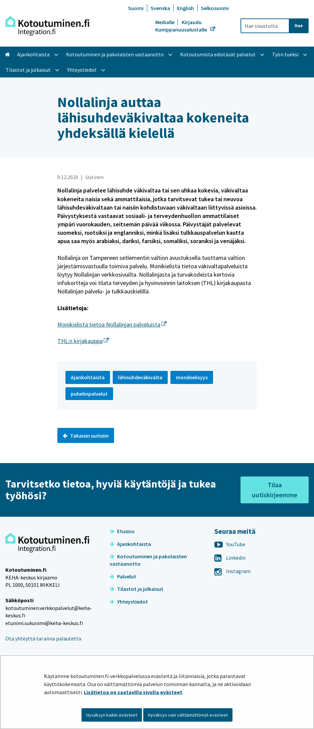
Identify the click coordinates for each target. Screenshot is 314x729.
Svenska (160, 8)
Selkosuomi (215, 8)
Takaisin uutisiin (86, 435)
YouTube (229, 544)
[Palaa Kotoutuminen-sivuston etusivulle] (47, 26)
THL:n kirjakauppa (83, 341)
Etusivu (122, 531)
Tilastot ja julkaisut (136, 588)
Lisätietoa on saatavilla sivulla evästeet (133, 692)
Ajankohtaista (130, 544)
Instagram (232, 571)
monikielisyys (192, 377)
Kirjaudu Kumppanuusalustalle (181, 26)
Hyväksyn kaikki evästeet (111, 715)
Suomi (136, 8)
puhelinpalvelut (89, 393)
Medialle (165, 22)
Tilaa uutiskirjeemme (274, 490)
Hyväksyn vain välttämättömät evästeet (188, 715)
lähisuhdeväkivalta (140, 377)
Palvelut (123, 576)
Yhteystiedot (129, 601)
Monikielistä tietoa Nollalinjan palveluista (112, 324)
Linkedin (230, 557)
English (185, 8)
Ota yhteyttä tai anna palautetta (43, 638)
